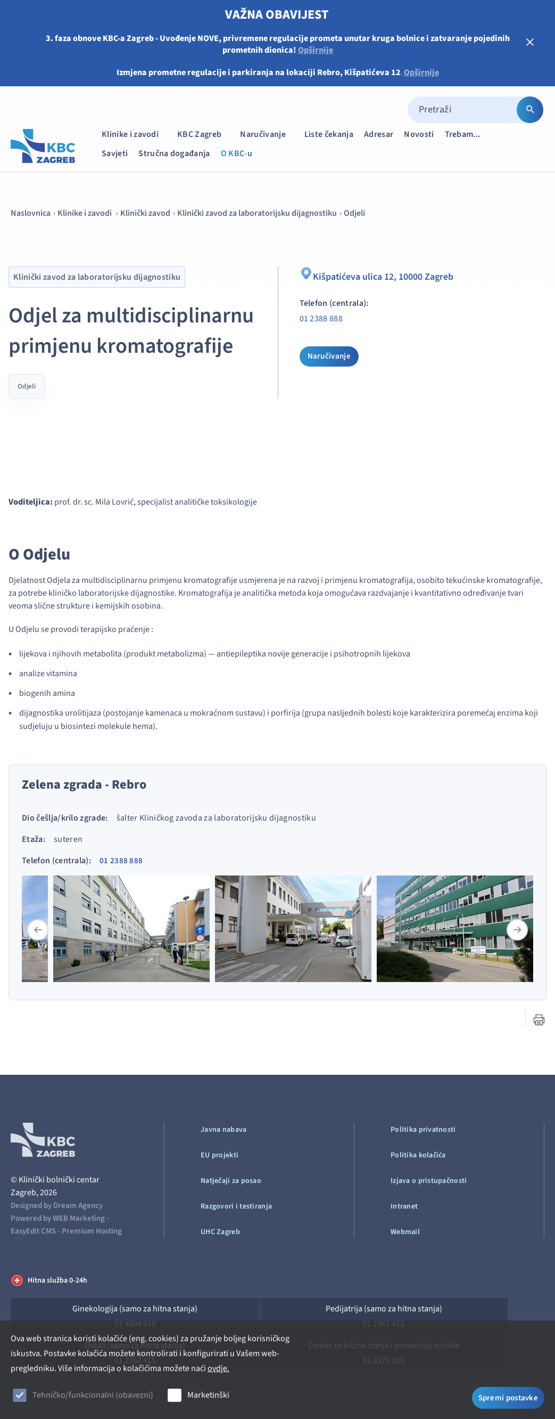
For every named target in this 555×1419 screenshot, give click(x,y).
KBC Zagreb (204, 134)
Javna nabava (223, 1129)
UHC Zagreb (220, 1232)
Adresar (378, 134)
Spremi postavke (508, 1396)
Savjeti (115, 153)
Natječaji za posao (231, 1180)
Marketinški (208, 1395)
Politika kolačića (418, 1155)
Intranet (404, 1206)
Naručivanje (268, 134)
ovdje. (218, 1368)
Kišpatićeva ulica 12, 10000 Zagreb (383, 275)
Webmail (405, 1232)
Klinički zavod (145, 213)
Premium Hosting (92, 1231)
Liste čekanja (328, 134)
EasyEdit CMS (33, 1231)
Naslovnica (31, 213)
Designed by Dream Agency (57, 1205)
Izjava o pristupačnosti (429, 1180)
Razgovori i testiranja (236, 1206)
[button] (517, 929)
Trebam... (468, 134)
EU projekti (219, 1155)
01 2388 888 (321, 319)
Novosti (419, 134)
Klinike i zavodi (135, 134)
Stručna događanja (174, 153)
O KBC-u (236, 153)
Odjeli (354, 213)
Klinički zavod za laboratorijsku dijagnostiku (257, 213)
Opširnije (315, 50)
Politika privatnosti (423, 1129)
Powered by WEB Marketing (58, 1218)
